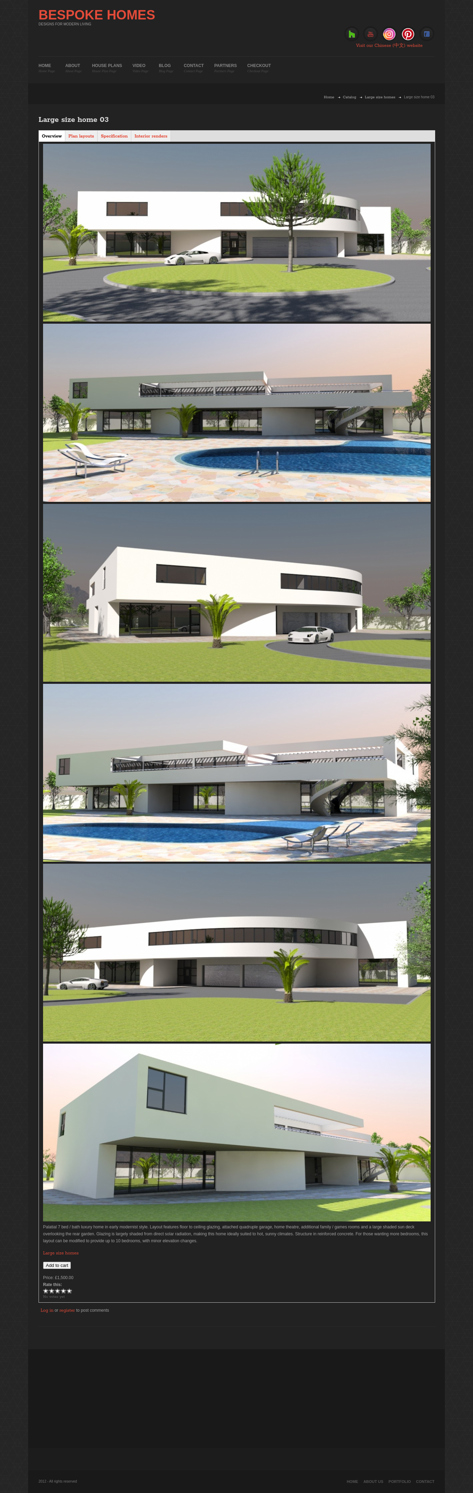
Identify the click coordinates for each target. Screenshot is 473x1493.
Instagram (389, 34)
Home (47, 68)
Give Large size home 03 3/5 (58, 1290)
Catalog (349, 97)
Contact (194, 68)
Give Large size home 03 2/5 (52, 1290)
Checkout (259, 68)
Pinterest (408, 34)
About (73, 68)
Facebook (426, 34)
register (67, 1310)
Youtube (370, 34)
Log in (47, 1310)
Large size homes (380, 97)
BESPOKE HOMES (97, 15)
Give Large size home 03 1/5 (46, 1290)
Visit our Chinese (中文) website (389, 45)
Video (141, 68)
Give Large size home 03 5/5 (70, 1290)
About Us (373, 1481)
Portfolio (400, 1481)
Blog (166, 68)
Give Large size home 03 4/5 (64, 1290)
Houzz (351, 34)
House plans (107, 68)
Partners (225, 68)
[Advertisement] (236, 1397)
